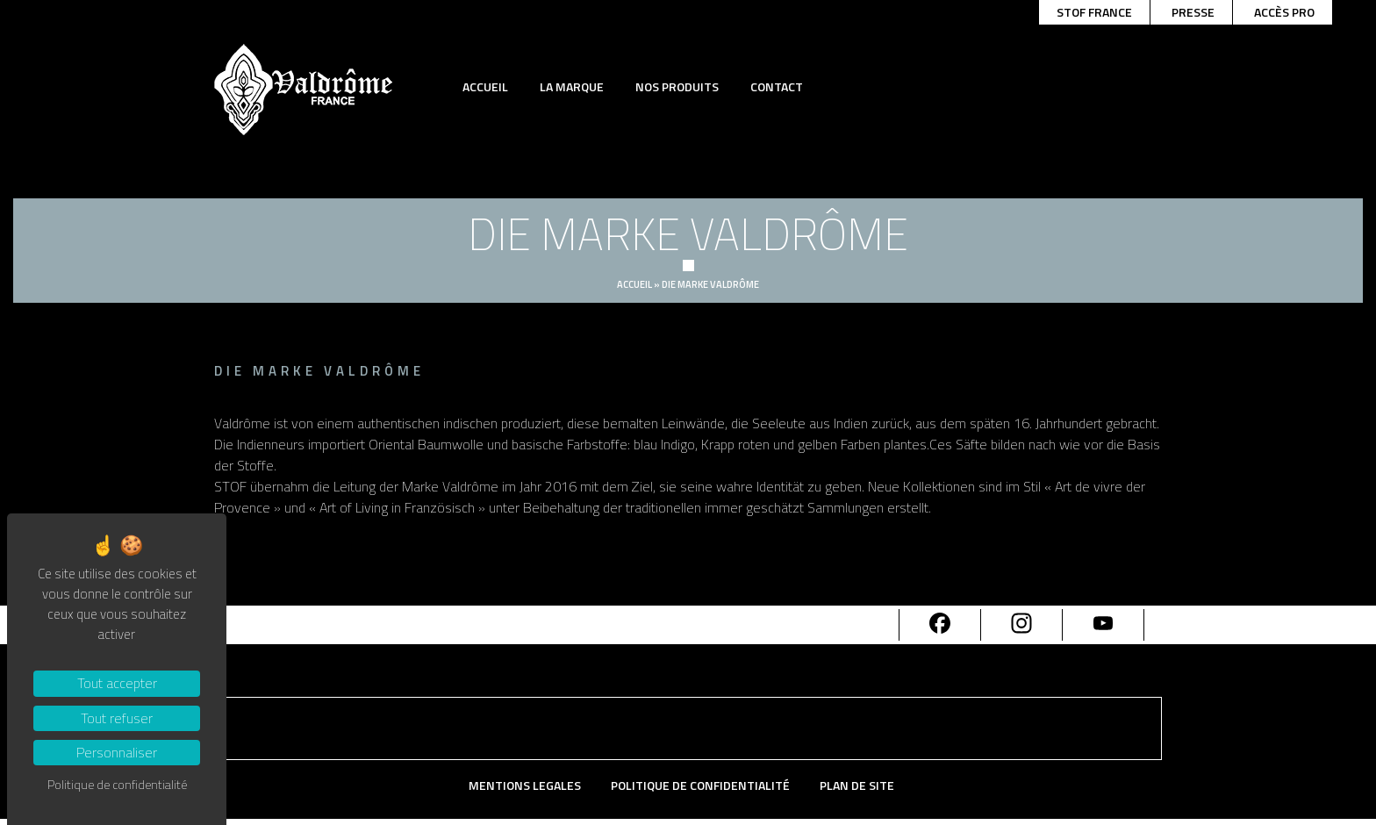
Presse (1193, 12)
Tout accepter (117, 682)
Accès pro (1284, 12)
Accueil (485, 86)
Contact (776, 86)
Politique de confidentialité (700, 786)
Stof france (1094, 12)
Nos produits (677, 86)
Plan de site (857, 786)
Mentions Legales (525, 786)
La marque (572, 86)
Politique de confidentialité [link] (117, 784)
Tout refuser (117, 717)
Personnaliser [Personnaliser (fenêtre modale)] (116, 752)
